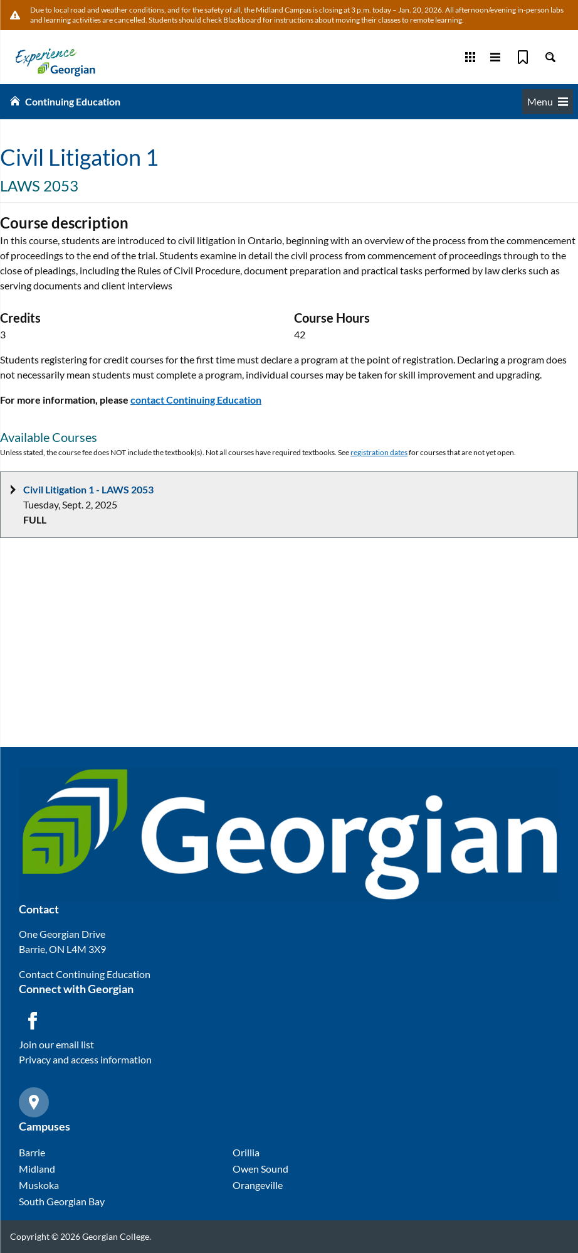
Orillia (246, 1152)
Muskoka (39, 1185)
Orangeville (258, 1185)
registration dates (378, 452)
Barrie (32, 1152)
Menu (547, 101)
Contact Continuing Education (84, 974)
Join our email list (56, 1044)
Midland (37, 1169)
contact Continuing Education (195, 400)
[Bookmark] (523, 57)
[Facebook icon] (32, 1021)
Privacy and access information (85, 1059)
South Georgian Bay (62, 1201)
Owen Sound (260, 1169)
